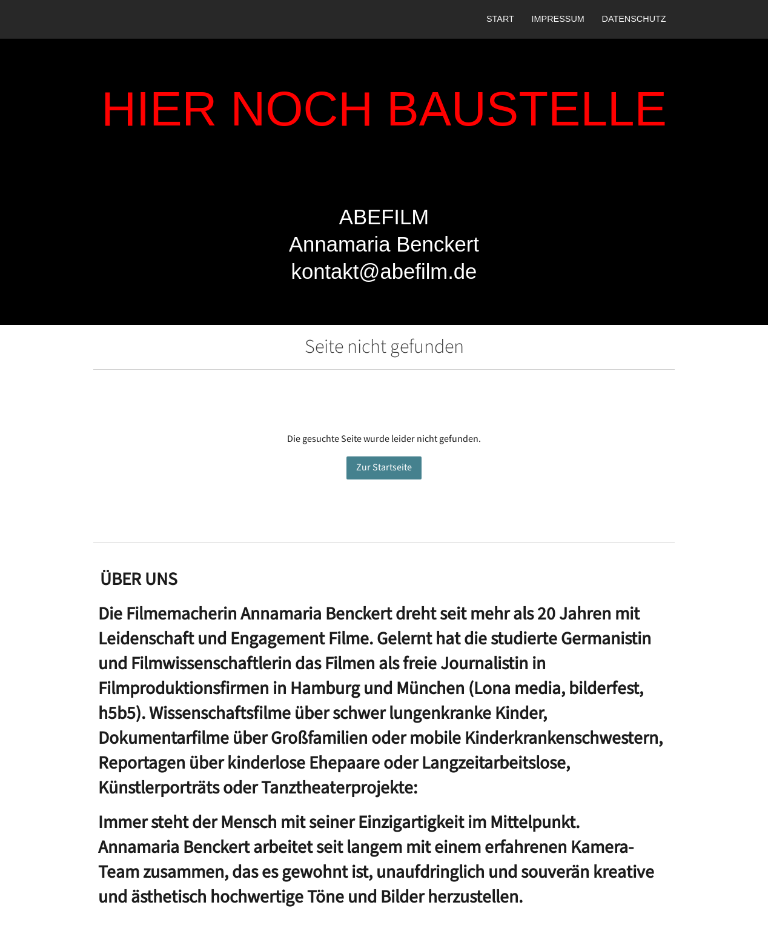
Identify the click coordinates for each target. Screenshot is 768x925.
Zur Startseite (384, 467)
